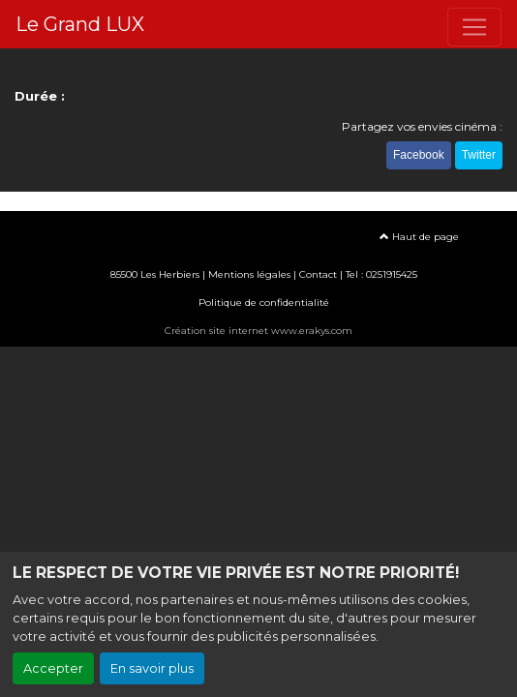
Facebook (418, 155)
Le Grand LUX (79, 24)
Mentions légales (249, 274)
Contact (318, 274)
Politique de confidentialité (263, 302)
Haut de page (419, 236)
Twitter (479, 155)
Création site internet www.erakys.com (258, 330)
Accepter (53, 668)
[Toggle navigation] (474, 27)
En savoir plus (152, 668)
